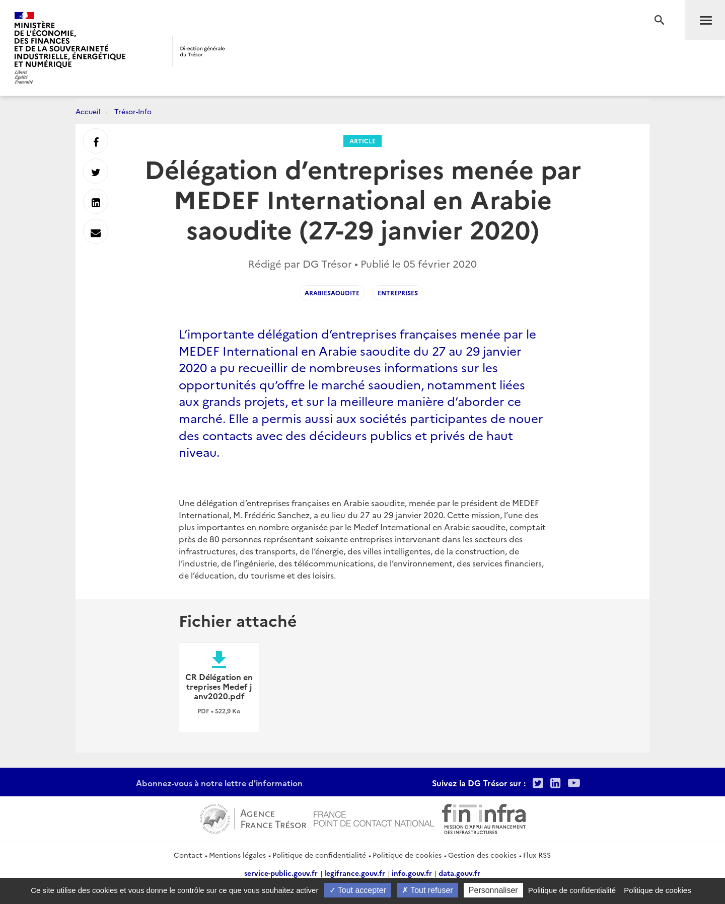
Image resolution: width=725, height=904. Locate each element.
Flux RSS (537, 855)
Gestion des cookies (482, 855)
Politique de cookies (407, 855)
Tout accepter (357, 890)
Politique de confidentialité (319, 855)
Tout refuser (427, 890)
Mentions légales (237, 855)
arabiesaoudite (332, 292)
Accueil (88, 111)
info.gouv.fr (412, 873)
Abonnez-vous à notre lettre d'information (219, 783)
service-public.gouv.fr (281, 873)
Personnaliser (493, 890)
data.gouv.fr (459, 873)
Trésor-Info (133, 111)
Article (362, 140)
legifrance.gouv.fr (354, 873)
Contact (188, 855)
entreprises (398, 292)
